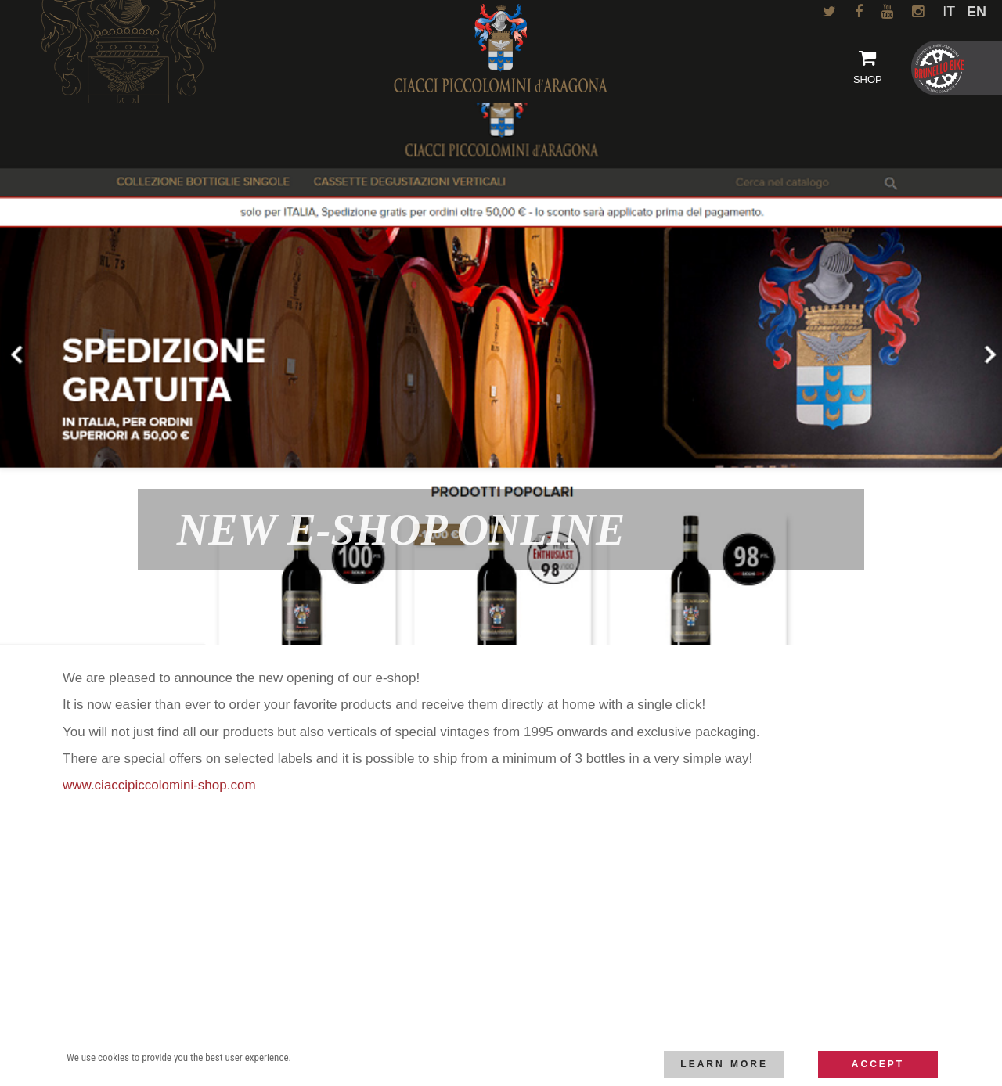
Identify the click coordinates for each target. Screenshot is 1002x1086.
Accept (878, 1064)
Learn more (724, 1064)
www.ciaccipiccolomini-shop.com (159, 785)
